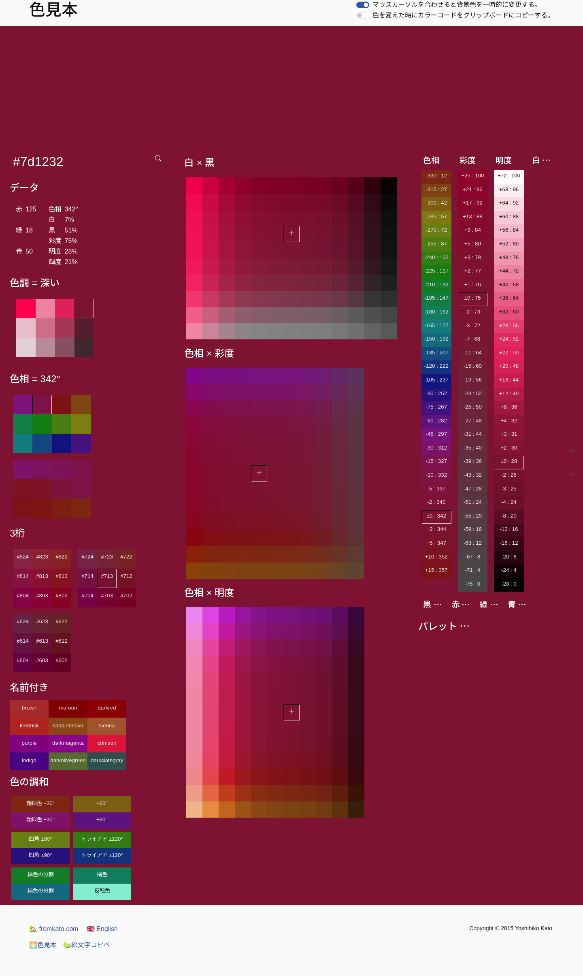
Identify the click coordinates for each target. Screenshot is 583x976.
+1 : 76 (472, 284)
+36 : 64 (509, 298)
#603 (42, 660)
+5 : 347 (437, 543)
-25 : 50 (473, 407)
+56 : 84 (509, 230)
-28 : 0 (509, 584)
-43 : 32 (473, 475)
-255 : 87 (436, 244)
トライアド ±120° (102, 839)
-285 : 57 (436, 216)
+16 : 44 (509, 380)
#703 (107, 595)
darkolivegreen (67, 760)
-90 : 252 (436, 393)
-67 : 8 (472, 557)
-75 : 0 (472, 584)
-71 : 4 (472, 570)
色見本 (43, 945)
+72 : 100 (509, 176)
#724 (87, 557)
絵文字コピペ (86, 945)
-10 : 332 (436, 475)
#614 (23, 641)
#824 (23, 557)
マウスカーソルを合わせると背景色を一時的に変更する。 (456, 4)
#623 (42, 621)
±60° (101, 803)
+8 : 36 (508, 407)
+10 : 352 (436, 557)
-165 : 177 (436, 325)
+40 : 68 (509, 284)
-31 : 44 (473, 434)
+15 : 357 (436, 570)
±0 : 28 (509, 461)
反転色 (102, 891)
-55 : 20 (473, 516)
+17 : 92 (473, 203)
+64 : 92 (509, 203)
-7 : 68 (472, 339)
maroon (68, 708)
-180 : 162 (436, 312)
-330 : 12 (436, 176)
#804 (23, 595)
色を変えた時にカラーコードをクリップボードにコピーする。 (463, 15)
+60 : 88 (509, 216)
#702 (126, 595)
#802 (61, 595)
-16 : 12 (509, 543)
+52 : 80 (509, 244)
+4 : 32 (508, 421)
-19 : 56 (473, 380)
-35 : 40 (473, 448)
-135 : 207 (436, 352)
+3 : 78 (472, 257)
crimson (107, 743)
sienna (107, 725)
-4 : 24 (509, 502)
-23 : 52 (473, 393)
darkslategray (107, 760)
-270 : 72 (436, 230)
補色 (102, 875)
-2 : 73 (472, 312)
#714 (87, 576)
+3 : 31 (508, 434)
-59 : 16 (473, 529)
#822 (61, 557)
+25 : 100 (472, 176)
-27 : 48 (473, 421)
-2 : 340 (436, 502)
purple (28, 743)
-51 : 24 (473, 502)
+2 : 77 (472, 271)
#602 (61, 660)
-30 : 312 (436, 448)
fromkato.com (53, 928)
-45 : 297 (436, 434)
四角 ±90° (40, 839)
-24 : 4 (509, 570)
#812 (61, 576)
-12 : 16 (509, 529)
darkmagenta (68, 743)
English (102, 928)
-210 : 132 (436, 284)
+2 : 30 (508, 448)
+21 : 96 (473, 189)
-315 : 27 (436, 189)
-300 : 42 (436, 203)
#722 (126, 557)
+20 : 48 (509, 366)
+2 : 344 (437, 529)
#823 (42, 557)
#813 (42, 576)
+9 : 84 (472, 230)
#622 (61, 621)
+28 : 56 (509, 325)
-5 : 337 (436, 489)
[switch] (362, 5)
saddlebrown (68, 725)
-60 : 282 (436, 421)
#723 (107, 557)
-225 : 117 (436, 271)
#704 (87, 595)
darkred (107, 708)
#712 (126, 576)
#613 (42, 641)
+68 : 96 (509, 189)
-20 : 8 (509, 557)
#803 (42, 595)
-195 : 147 (436, 298)
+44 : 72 (509, 271)
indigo (29, 760)
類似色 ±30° (40, 803)
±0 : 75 (472, 298)
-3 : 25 (509, 489)
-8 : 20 (509, 516)
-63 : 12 (473, 543)
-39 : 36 (473, 461)
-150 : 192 (436, 339)
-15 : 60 (473, 366)
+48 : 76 (509, 257)
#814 (23, 576)
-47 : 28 (473, 489)
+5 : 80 (472, 244)
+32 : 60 (509, 312)
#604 (23, 660)
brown (29, 708)
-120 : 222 (436, 366)
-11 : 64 (473, 352)
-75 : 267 (436, 407)
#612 (61, 641)
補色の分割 (41, 875)
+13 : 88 (473, 216)
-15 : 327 (436, 461)
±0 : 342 (436, 516)
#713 (107, 576)
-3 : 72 (472, 325)
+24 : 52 (509, 339)
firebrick (29, 725)
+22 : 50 (509, 352)
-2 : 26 (509, 475)
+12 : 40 (509, 393)
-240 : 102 (436, 257)
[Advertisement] (291, 86)
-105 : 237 (436, 380)
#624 (23, 621)
